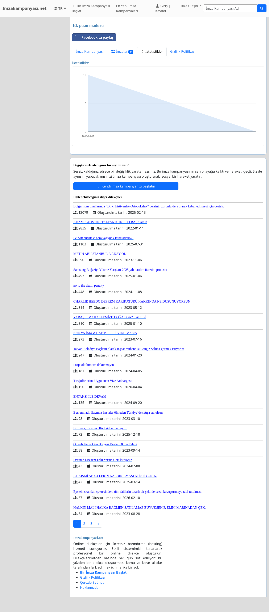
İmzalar (122, 51)
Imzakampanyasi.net (24, 8)
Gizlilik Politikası (182, 51)
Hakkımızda (89, 587)
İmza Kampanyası (90, 51)
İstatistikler (151, 51)
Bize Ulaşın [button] (190, 6)
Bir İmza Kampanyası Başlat (91, 8)
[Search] (230, 8)
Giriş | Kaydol (162, 8)
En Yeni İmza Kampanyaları (127, 8)
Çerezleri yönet (92, 582)
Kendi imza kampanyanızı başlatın (126, 186)
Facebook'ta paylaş (92, 37)
